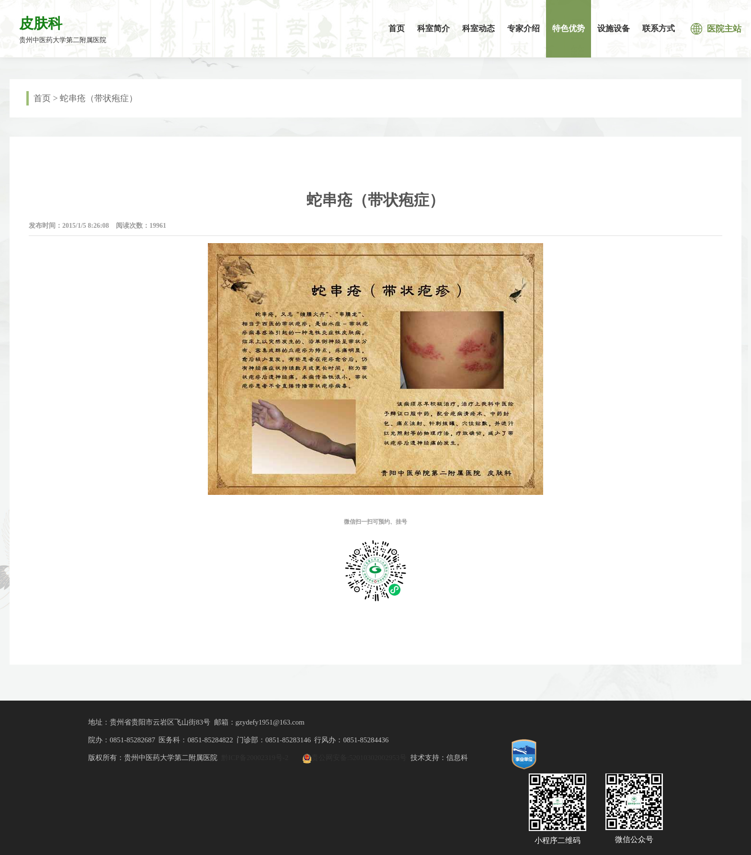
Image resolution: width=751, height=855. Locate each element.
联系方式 (658, 28)
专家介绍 (523, 28)
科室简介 (433, 28)
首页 (396, 28)
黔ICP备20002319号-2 (255, 757)
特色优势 (568, 28)
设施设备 (613, 28)
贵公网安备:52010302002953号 (359, 757)
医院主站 (716, 29)
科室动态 (478, 28)
